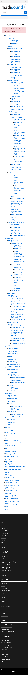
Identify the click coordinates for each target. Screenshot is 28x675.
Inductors (10, 295)
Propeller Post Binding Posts (18, 377)
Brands (7, 437)
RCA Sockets (14, 388)
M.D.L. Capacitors (15, 264)
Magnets (10, 403)
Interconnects (11, 419)
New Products (8, 35)
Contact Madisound (10, 433)
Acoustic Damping (12, 395)
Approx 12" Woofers (16, 167)
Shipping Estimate (9, 475)
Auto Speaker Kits (15, 41)
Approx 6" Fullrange (16, 58)
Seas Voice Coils (15, 230)
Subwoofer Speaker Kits (14, 366)
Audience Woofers (18, 87)
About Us (7, 435)
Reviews (7, 472)
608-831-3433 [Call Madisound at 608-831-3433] (4, 556)
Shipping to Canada (10, 479)
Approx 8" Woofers (15, 154)
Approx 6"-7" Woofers (16, 117)
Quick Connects (12, 383)
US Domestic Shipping (10, 496)
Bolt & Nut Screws (15, 409)
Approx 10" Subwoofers (17, 103)
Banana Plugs (14, 372)
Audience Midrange (19, 95)
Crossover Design (9, 446)
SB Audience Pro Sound (17, 82)
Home (6, 432)
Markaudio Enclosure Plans (11, 456)
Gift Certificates (4, 615)
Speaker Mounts (12, 411)
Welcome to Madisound (11, 505)
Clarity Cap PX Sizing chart (11, 440)
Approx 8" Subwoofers (16, 101)
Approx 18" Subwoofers (17, 109)
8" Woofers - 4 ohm (19, 156)
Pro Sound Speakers (13, 80)
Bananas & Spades (13, 369)
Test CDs (10, 430)
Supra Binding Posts (16, 379)
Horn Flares (14, 208)
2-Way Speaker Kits (13, 348)
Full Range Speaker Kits (14, 362)
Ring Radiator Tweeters (17, 214)
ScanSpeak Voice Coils (16, 229)
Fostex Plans (4, 649)
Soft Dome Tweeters (16, 174)
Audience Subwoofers (19, 88)
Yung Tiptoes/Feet (15, 416)
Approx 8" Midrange (16, 74)
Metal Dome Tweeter (16, 211)
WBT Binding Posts (16, 380)
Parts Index (8, 459)
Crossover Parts (9, 238)
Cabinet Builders (5, 640)
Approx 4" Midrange (16, 69)
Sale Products (4, 528)
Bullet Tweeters (15, 200)
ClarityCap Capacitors (16, 243)
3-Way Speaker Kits (13, 353)
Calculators (8, 438)
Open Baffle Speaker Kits (14, 364)
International (4, 588)
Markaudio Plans (5, 652)
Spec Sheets (8, 493)
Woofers (10, 111)
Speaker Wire (11, 422)
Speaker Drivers (9, 37)
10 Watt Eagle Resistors (17, 332)
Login (6, 506)
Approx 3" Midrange (16, 67)
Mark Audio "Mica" (15, 61)
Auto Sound (11, 38)
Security (7, 474)
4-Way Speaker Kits (13, 354)
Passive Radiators (12, 79)
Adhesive (10, 396)
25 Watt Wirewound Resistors (18, 343)
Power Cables (11, 421)
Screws (10, 404)
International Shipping (10, 451)
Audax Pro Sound (15, 96)
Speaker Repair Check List (11, 488)
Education (7, 427)
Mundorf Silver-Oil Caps (11, 500)
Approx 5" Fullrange (16, 56)
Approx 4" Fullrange (16, 54)
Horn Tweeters (14, 209)
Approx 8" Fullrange (16, 59)
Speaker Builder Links (6, 656)
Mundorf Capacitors (16, 275)
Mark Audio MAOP (15, 62)
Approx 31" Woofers (16, 171)
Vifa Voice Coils (15, 232)
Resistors (10, 324)
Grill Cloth (10, 400)
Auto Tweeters (14, 43)
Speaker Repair (9, 487)
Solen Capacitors (15, 290)
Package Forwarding (10, 458)
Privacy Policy (8, 463)
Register (7, 508)
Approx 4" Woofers (15, 114)
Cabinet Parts (8, 393)
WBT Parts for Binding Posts (18, 382)
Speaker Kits (8, 346)
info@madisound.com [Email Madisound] (6, 558)
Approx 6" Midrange (16, 72)
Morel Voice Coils (15, 227)
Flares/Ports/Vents (12, 398)
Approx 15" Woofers (16, 169)
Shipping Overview (9, 477)
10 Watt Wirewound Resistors (18, 337)
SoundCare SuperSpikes (17, 414)
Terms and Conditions (10, 495)
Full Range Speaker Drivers (15, 48)
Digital (9, 424)
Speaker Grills (11, 221)
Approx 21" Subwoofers (17, 108)
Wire (6, 417)
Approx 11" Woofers (16, 166)
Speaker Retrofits (9, 492)
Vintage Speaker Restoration (7, 631)
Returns (7, 471)
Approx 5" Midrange (16, 70)
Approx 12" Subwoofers (17, 104)
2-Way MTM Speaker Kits (14, 350)
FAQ (6, 448)
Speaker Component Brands (12, 485)
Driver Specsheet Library (6, 647)
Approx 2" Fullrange (16, 51)
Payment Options (5, 608)
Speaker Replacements (11, 490)
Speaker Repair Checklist (6, 624)
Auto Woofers (14, 45)
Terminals (7, 367)
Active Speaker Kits (13, 358)
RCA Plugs (11, 385)
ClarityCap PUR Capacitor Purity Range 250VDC (19, 256)
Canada (3, 585)
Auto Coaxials (14, 40)
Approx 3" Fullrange (16, 53)
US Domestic (4, 583)
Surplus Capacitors (15, 292)
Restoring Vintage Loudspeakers (13, 469)
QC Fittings (8, 464)
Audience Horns (18, 90)
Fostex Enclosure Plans (11, 450)
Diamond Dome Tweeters (17, 203)
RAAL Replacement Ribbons (18, 235)
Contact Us (3, 601)
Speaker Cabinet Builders (11, 484)
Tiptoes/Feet (11, 413)
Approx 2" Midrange (16, 66)
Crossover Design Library (6, 645)
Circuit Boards (11, 293)
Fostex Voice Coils (15, 233)
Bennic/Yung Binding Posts (17, 375)
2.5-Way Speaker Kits (13, 351)
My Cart (7, 509)
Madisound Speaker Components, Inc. (14, 454)
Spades (13, 371)
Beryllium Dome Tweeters (17, 198)
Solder (9, 345)
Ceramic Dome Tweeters (17, 201)
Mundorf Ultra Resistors (17, 330)
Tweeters (10, 172)
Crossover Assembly (10, 445)
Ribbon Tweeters (15, 212)
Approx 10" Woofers (16, 164)
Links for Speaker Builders (11, 498)
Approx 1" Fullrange (16, 49)
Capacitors (11, 242)
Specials (7, 237)
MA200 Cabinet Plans (10, 453)
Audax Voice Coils (15, 225)
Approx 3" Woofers (15, 112)
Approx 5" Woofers (15, 116)
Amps (6, 425)
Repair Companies (5, 654)
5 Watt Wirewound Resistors (18, 325)
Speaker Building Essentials (12, 480)
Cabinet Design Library (6, 642)
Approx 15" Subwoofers (17, 106)
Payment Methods (9, 461)
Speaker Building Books (14, 429)
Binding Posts (11, 374)
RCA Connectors (15, 387)
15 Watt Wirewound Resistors (18, 338)
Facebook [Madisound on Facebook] (3, 575)
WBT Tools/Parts (12, 392)
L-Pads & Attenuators (13, 322)
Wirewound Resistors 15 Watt (12, 501)
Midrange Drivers (12, 64)
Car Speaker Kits (12, 359)
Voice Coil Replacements (14, 224)
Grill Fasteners (11, 401)
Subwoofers (11, 100)
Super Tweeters (15, 216)
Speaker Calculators (5, 659)
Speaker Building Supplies (11, 482)
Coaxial (10, 46)
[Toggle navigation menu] (14, 17)
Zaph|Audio (3, 661)
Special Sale (14, 98)
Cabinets (10, 356)
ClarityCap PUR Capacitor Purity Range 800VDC (19, 261)
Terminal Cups (11, 390)
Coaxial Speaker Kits (13, 361)
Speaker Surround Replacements (16, 222)
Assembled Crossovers (13, 240)
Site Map (3, 547)
